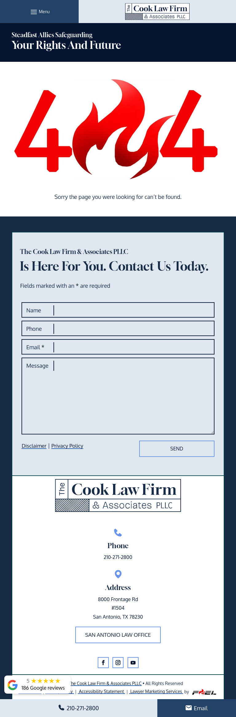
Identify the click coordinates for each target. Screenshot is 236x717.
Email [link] (201, 708)
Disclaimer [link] (34, 445)
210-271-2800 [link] (83, 708)
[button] (39, 12)
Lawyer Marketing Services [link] (156, 691)
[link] (157, 11)
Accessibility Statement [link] (101, 691)
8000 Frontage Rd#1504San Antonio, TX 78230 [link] (118, 608)
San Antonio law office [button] (118, 635)
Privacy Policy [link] (67, 445)
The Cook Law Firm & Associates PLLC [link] (105, 683)
